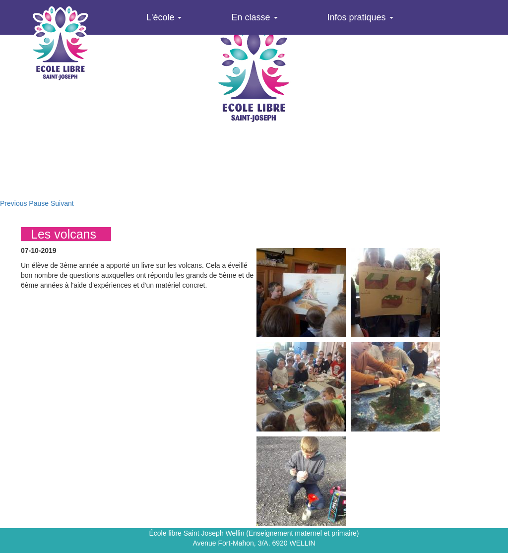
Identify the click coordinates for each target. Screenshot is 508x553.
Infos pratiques (360, 17)
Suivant (62, 203)
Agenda (161, 52)
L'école (164, 17)
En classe (254, 17)
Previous (13, 203)
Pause (39, 203)
